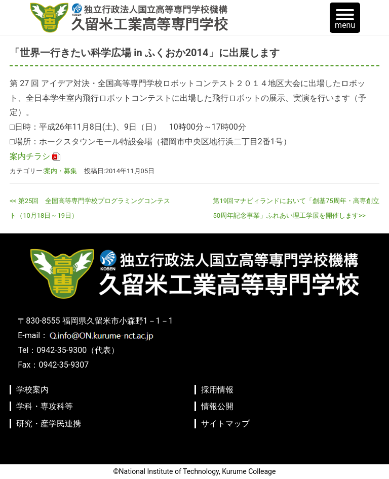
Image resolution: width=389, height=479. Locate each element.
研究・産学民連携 (48, 423)
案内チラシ (30, 156)
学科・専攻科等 (44, 406)
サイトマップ (225, 423)
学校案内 (32, 389)
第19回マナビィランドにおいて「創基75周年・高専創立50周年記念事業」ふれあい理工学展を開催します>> (296, 208)
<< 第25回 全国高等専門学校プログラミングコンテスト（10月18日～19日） (90, 208)
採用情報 (217, 389)
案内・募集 (60, 171)
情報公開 (217, 406)
